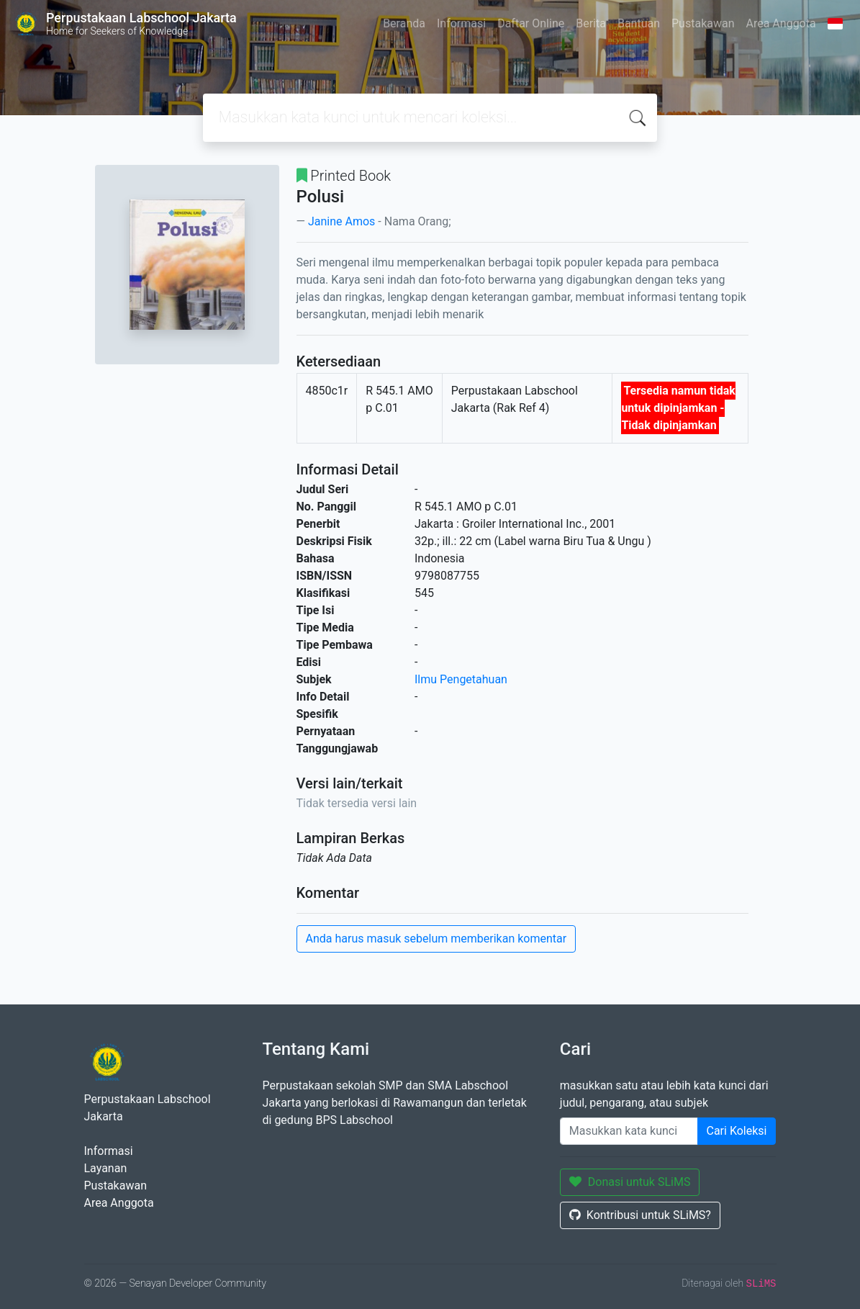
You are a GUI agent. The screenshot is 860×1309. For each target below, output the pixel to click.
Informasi (461, 23)
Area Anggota (781, 23)
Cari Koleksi (737, 1131)
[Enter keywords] (629, 1131)
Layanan (105, 1168)
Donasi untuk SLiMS (630, 1182)
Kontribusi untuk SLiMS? (640, 1215)
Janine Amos (341, 221)
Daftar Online (530, 23)
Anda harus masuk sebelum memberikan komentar (436, 938)
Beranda (404, 23)
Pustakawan (702, 23)
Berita (591, 23)
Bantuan (638, 23)
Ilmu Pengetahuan (461, 679)
